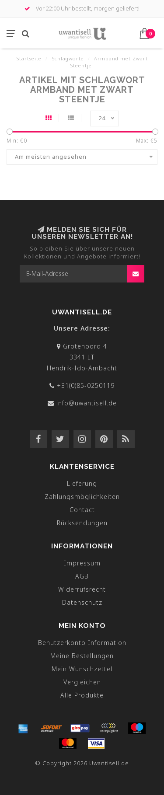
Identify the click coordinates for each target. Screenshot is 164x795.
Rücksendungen (82, 523)
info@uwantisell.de (86, 403)
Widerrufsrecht (82, 589)
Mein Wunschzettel (82, 669)
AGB (82, 576)
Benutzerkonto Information (82, 642)
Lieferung (82, 483)
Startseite (29, 58)
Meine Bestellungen (82, 656)
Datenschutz (82, 602)
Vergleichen (82, 682)
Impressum (82, 563)
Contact (82, 510)
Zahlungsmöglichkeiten (82, 496)
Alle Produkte (82, 695)
